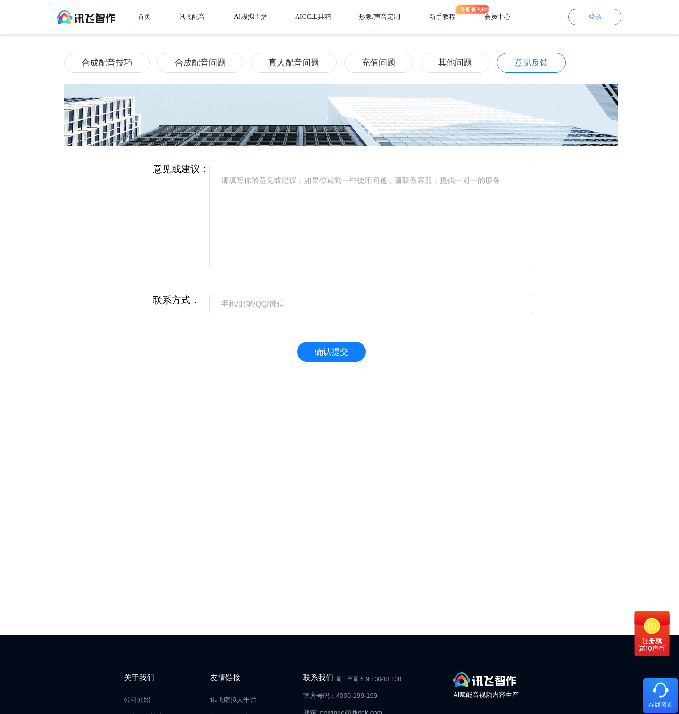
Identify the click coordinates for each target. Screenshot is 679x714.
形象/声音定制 (379, 16)
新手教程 (442, 16)
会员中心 (497, 16)
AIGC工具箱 (313, 16)
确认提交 (331, 352)
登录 (595, 16)
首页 (144, 16)
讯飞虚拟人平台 (233, 699)
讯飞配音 (192, 16)
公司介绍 (137, 699)
